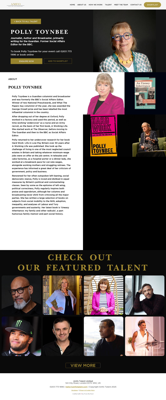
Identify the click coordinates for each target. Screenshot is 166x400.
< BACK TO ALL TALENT (26, 21)
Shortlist (152, 5)
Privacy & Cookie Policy (87, 390)
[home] (15, 5)
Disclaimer (74, 390)
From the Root (88, 393)
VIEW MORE (83, 365)
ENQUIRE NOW (26, 61)
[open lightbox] (103, 93)
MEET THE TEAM (121, 5)
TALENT (108, 5)
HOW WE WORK (95, 5)
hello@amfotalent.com (76, 387)
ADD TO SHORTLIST (58, 61)
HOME (72, 5)
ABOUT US (81, 5)
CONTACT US (136, 5)
